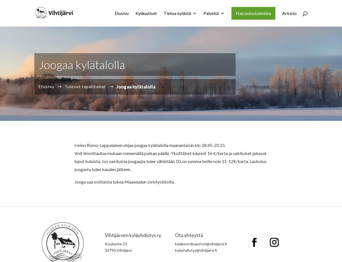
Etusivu (122, 13)
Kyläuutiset (146, 13)
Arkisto (289, 13)
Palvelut (211, 13)
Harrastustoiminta (253, 13)
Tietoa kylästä (177, 13)
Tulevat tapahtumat (85, 86)
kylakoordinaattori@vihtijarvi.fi (201, 243)
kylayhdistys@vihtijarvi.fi (196, 250)
